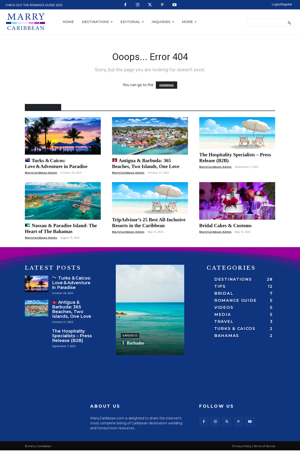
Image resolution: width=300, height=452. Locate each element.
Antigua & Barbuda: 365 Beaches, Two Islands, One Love (145, 163)
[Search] (289, 22)
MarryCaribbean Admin (41, 172)
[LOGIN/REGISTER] (282, 4)
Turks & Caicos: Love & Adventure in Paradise (56, 163)
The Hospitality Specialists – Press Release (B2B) (72, 336)
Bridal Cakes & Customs (225, 225)
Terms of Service (264, 447)
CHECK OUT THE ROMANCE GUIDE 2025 (34, 5)
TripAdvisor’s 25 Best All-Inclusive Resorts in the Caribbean (149, 222)
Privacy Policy (241, 447)
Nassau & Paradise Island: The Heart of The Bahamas (61, 228)
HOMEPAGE (166, 85)
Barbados (130, 335)
